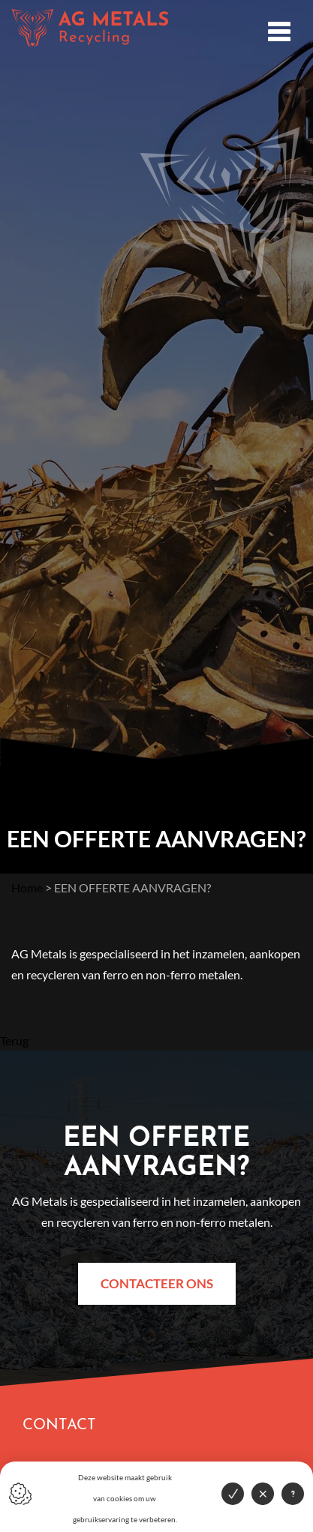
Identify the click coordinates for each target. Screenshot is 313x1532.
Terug (14, 1040)
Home (27, 887)
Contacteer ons (157, 1283)
